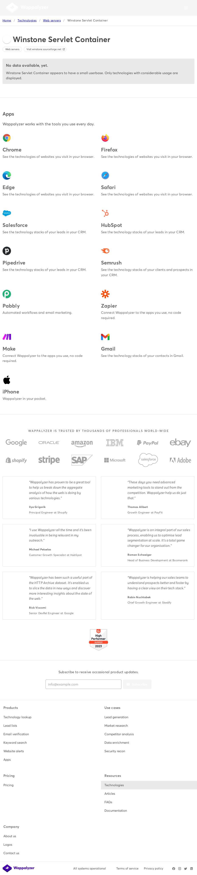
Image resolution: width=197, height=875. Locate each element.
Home (7, 20)
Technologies (27, 20)
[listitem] (48, 717)
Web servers (52, 20)
